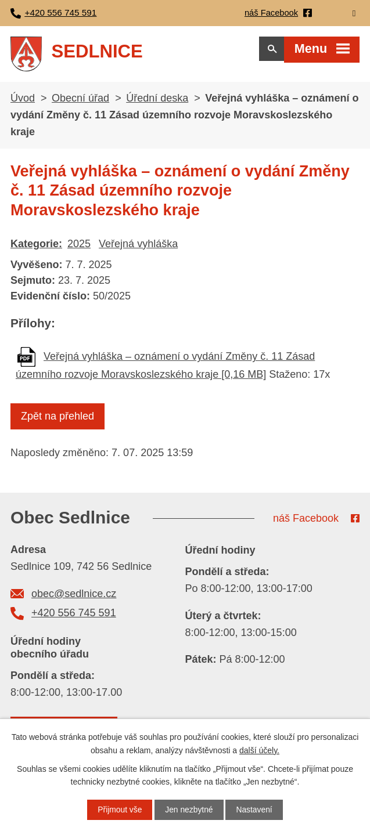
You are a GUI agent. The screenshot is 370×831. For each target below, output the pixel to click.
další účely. (259, 749)
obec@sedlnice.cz (73, 597)
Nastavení (254, 809)
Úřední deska (157, 101)
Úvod (22, 101)
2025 (79, 247)
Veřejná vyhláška (138, 247)
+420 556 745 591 (73, 616)
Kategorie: (36, 247)
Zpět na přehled (57, 419)
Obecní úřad (80, 101)
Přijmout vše (119, 809)
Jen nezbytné (189, 809)
